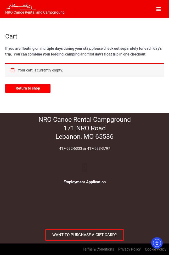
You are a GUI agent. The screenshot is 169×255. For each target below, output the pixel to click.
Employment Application (85, 182)
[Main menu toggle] (159, 9)
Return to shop (28, 88)
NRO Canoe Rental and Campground (35, 12)
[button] (84, 167)
